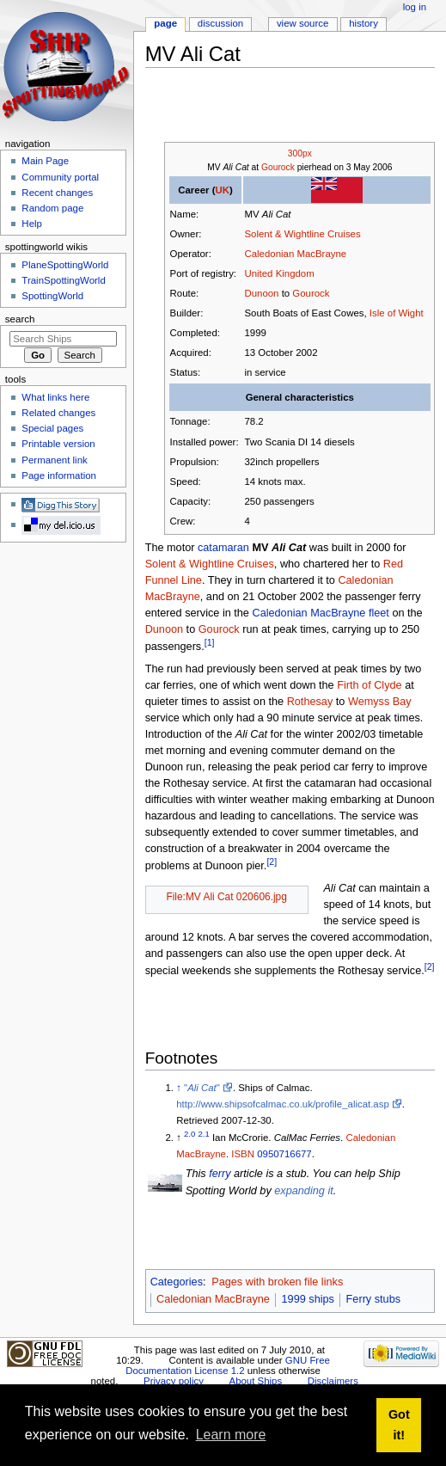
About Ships (256, 1381)
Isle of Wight (397, 313)
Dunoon (261, 293)
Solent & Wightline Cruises (302, 234)
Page (165, 23)
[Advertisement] (280, 106)
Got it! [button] (399, 1425)
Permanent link (54, 460)
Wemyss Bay (380, 702)
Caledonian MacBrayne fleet (320, 613)
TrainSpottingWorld (63, 280)
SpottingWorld (52, 296)
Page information (58, 475)
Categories (176, 1282)
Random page (52, 208)
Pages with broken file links (277, 1282)
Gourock (278, 167)
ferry (219, 1174)
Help (31, 223)
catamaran (223, 548)
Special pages (52, 428)
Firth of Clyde (369, 685)
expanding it (303, 1191)
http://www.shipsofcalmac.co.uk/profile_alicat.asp (282, 1104)
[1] (210, 642)
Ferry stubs (373, 1299)
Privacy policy (174, 1381)
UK (222, 190)
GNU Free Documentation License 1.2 (227, 1365)
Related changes (58, 413)
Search (20, 319)
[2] (271, 861)
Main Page (45, 161)
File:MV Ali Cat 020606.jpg (226, 897)
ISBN (242, 1154)
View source (302, 23)
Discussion (220, 23)
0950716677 (284, 1154)
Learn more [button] (231, 1434)
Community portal (60, 177)
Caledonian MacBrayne (295, 253)
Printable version (58, 444)
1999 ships (308, 1299)
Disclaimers (333, 1381)
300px (300, 153)
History (363, 23)
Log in (414, 7)
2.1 (204, 1133)
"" (202, 1088)
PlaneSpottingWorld (64, 265)
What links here (55, 397)
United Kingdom (279, 273)
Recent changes (57, 192)
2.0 (189, 1133)
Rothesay (310, 702)
